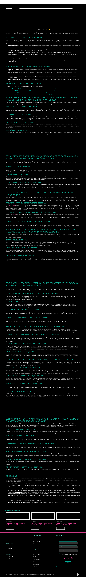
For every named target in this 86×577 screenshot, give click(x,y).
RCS (34, 561)
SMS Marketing (36, 552)
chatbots (14, 214)
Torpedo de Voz (36, 559)
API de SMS (37, 499)
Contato (34, 543)
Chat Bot (35, 566)
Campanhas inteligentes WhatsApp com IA (66, 524)
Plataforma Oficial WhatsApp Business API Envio (43, 524)
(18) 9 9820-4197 (9, 556)
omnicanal (76, 226)
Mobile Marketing (36, 564)
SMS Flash (35, 556)
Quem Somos (36, 539)
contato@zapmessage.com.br (12, 558)
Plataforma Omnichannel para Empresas (16, 524)
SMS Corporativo (36, 554)
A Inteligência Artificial (10, 205)
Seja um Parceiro (36, 541)
